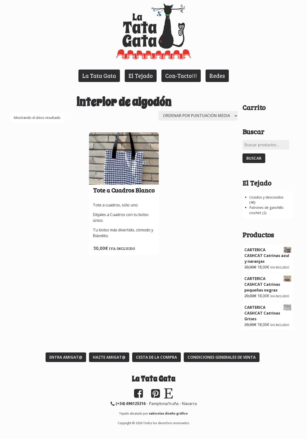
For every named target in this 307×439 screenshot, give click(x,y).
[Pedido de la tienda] (198, 116)
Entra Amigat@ (65, 357)
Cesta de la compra (156, 357)
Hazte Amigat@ (109, 357)
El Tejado (141, 76)
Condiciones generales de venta (222, 357)
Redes (217, 76)
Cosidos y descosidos (266, 197)
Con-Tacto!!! (181, 76)
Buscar (253, 158)
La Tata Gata (99, 76)
